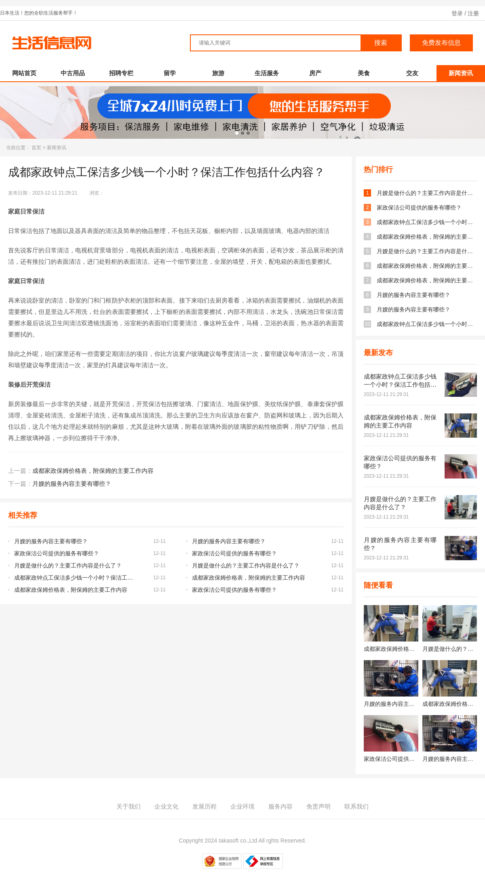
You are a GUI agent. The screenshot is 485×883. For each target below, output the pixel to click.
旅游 (218, 67)
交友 (412, 67)
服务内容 (280, 800)
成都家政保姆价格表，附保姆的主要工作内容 (93, 464)
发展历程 (204, 800)
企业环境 (242, 800)
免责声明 (318, 800)
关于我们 (128, 800)
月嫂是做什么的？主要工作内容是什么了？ (68, 559)
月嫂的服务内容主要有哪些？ (71, 477)
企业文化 (166, 800)
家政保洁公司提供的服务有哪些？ (56, 547)
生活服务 (267, 67)
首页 (36, 141)
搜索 (380, 36)
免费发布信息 (441, 36)
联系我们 (356, 800)
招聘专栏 (121, 67)
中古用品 (73, 67)
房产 (315, 67)
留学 (170, 67)
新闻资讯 (461, 67)
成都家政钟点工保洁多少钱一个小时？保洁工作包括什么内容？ (75, 571)
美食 (364, 67)
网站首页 (24, 67)
